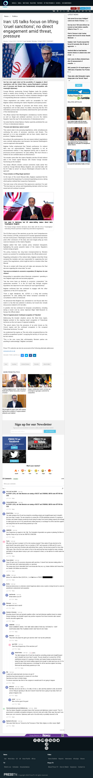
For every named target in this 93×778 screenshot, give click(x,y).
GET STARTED (50, 431)
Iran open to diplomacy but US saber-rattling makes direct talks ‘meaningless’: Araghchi (29, 223)
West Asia (11, 759)
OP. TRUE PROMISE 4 (49, 3)
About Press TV (53, 767)
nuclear (14, 364)
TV (4, 763)
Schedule (15, 767)
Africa (33, 759)
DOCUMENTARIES (66, 3)
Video (49, 754)
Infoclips (76, 759)
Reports (61, 759)
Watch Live (7, 767)
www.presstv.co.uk (9, 351)
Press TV (50, 763)
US (17, 759)
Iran (6, 364)
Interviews (68, 759)
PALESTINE (33, 3)
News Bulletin (52, 759)
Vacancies (73, 767)
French (82, 8)
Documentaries (25, 767)
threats (36, 364)
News (6, 16)
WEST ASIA (26, 3)
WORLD (14, 3)
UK (20, 759)
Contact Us (81, 767)
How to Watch (64, 767)
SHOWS (58, 3)
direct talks (47, 364)
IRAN (20, 3)
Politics (15, 16)
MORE (78, 85)
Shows (82, 759)
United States (25, 364)
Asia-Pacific (26, 759)
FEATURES (40, 3)
